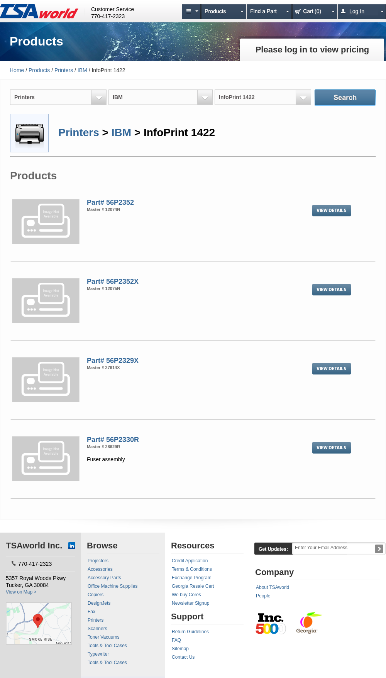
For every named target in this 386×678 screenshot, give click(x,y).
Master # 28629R (103, 446)
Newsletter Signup (190, 603)
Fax (91, 611)
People (263, 596)
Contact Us (183, 657)
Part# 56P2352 (110, 202)
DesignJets (99, 603)
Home (17, 70)
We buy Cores (186, 594)
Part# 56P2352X (113, 281)
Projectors (98, 560)
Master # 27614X (103, 367)
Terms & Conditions (192, 569)
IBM (82, 70)
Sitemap (180, 648)
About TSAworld (272, 587)
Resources (193, 545)
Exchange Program (192, 577)
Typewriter (98, 654)
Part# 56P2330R (113, 439)
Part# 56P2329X (113, 360)
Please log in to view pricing (312, 49)
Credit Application (190, 560)
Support (187, 616)
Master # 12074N (103, 209)
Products (39, 70)
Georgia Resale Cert (193, 586)
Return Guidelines (190, 631)
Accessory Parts (104, 577)
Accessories (100, 569)
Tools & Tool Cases (107, 645)
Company (274, 572)
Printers (63, 70)
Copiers (95, 594)
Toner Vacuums (103, 637)
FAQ (176, 640)
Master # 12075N (103, 288)
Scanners (97, 628)
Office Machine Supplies (112, 586)
